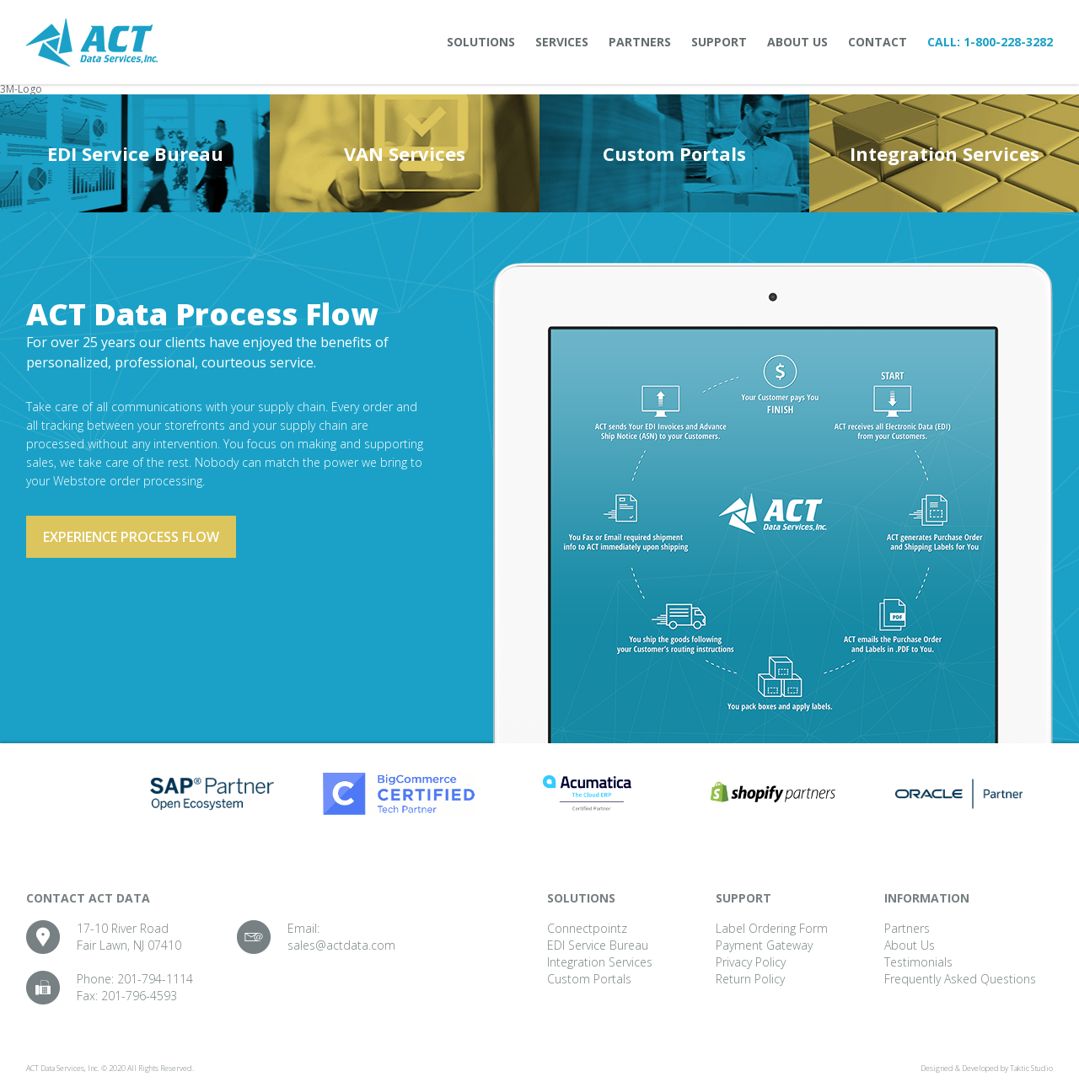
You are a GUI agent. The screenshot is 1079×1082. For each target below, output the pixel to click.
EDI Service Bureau (135, 153)
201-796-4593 (139, 996)
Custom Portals (674, 153)
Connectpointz (587, 928)
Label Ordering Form (772, 928)
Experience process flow (131, 537)
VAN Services (404, 153)
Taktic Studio (1031, 1068)
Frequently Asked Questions (960, 979)
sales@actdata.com (341, 945)
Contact (877, 42)
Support (719, 42)
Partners (640, 42)
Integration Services (944, 153)
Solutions (481, 42)
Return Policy (750, 979)
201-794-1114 (155, 979)
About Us (797, 42)
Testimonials (918, 962)
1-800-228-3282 (1008, 42)
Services (561, 42)
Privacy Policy (751, 962)
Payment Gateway (764, 945)
